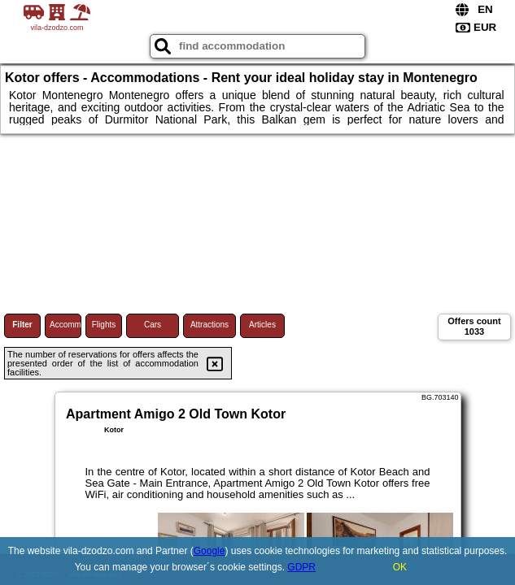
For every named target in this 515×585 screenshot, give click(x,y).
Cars (152, 324)
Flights (104, 324)
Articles (262, 324)
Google (209, 551)
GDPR (301, 567)
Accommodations (65, 324)
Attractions (209, 324)
